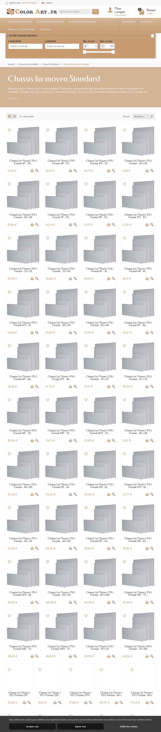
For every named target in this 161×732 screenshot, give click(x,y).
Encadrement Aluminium (82, 21)
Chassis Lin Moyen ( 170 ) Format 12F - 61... (61, 486)
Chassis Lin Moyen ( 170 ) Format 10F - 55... (23, 432)
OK (95, 11)
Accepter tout (32, 726)
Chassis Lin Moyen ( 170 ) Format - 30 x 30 (61, 324)
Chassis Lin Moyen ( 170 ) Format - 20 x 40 (23, 216)
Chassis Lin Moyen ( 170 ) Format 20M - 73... (61, 648)
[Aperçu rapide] (37, 170)
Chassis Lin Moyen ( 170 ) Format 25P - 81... (50, 695)
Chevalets (45, 29)
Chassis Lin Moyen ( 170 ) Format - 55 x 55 (99, 648)
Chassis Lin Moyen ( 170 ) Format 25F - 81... (19, 695)
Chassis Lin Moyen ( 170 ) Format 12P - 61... (99, 486)
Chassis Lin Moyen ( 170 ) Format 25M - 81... (80, 695)
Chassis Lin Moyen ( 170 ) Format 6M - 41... (23, 324)
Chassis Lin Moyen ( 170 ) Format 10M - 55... (99, 432)
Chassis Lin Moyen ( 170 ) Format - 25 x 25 (23, 270)
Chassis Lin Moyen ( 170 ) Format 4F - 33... (23, 162)
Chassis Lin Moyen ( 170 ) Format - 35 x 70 (138, 378)
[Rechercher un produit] (75, 11)
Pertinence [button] (138, 116)
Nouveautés (146, 21)
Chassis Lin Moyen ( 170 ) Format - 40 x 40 (138, 432)
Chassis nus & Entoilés (20, 21)
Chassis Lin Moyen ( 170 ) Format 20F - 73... (138, 594)
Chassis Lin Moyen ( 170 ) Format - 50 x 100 (99, 594)
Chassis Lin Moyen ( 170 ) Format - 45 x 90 (61, 540)
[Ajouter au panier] (32, 170)
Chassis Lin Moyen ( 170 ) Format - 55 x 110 (138, 648)
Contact (47, 2)
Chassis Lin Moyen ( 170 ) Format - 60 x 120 (142, 695)
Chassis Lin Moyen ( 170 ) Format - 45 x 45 (23, 540)
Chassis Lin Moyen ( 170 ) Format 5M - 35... (138, 216)
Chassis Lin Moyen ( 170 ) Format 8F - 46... (138, 324)
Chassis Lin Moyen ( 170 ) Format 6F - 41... (99, 270)
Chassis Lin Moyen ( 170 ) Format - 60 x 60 (111, 695)
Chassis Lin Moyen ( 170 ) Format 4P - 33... (61, 162)
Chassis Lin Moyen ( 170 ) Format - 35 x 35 (99, 378)
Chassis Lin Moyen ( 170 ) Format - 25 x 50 (61, 270)
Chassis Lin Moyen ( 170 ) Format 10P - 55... (61, 432)
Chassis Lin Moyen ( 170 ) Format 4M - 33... (99, 162)
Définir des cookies (128, 726)
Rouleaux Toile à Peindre (21, 29)
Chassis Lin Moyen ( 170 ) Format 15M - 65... (23, 594)
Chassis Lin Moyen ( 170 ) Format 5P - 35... (99, 216)
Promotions (129, 21)
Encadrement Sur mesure (50, 21)
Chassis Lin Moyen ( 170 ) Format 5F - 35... (61, 216)
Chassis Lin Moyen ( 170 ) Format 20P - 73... (23, 648)
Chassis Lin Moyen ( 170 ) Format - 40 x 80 (23, 486)
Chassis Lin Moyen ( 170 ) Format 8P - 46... (23, 378)
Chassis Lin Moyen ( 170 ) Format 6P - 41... (138, 270)
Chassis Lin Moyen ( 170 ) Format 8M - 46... (61, 378)
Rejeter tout (80, 726)
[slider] (84, 52)
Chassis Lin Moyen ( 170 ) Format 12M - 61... (138, 486)
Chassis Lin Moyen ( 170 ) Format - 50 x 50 (61, 594)
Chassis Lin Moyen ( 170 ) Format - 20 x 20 (138, 162)
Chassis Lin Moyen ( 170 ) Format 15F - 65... (99, 540)
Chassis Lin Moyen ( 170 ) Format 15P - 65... (138, 540)
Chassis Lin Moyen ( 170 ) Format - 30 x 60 (99, 324)
